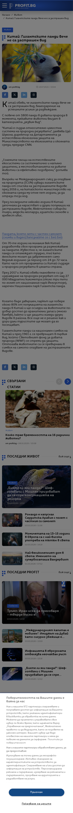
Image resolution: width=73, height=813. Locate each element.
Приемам (36, 792)
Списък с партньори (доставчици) (27, 782)
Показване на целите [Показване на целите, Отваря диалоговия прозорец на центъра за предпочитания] (36, 804)
